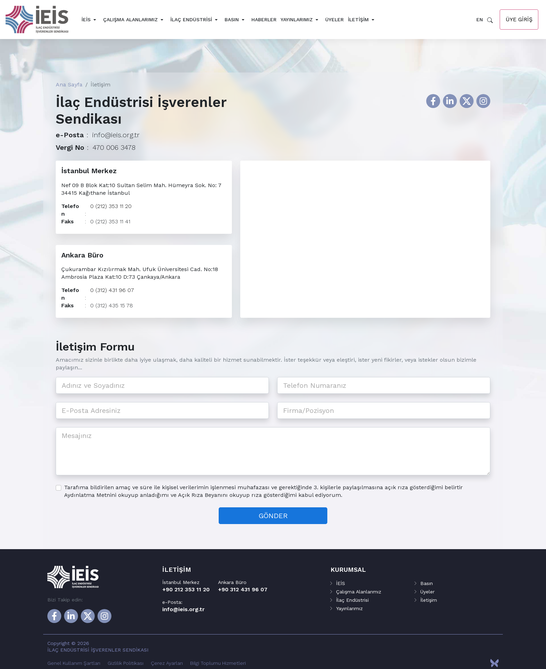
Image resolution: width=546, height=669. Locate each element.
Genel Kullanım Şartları (73, 663)
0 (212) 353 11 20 (111, 206)
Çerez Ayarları (167, 663)
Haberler (263, 19)
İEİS (86, 19)
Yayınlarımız (297, 19)
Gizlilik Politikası (125, 663)
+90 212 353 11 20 (186, 589)
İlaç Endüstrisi (191, 19)
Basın (232, 19)
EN (479, 19)
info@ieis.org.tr (116, 135)
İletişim (358, 19)
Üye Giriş (519, 19)
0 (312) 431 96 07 (112, 293)
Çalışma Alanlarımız (130, 19)
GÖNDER (273, 521)
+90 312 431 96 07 (242, 589)
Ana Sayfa (69, 84)
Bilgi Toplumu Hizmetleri (218, 663)
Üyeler (334, 19)
